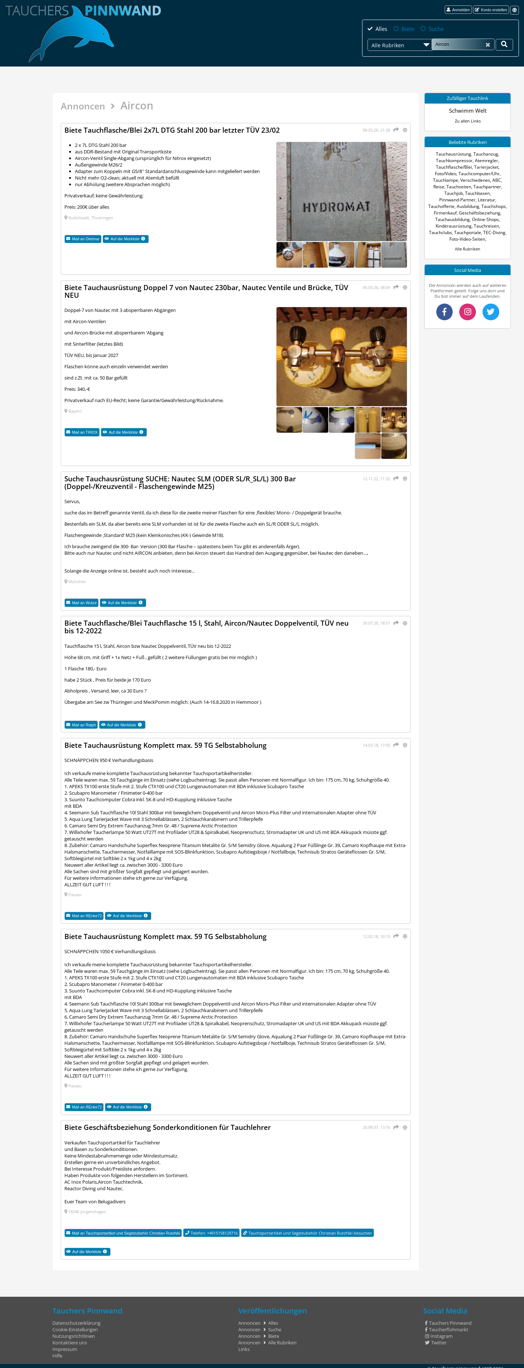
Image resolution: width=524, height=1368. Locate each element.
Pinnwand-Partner (479, 192)
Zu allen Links (468, 120)
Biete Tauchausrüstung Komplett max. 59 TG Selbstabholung (171, 742)
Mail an (82, 238)
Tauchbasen (448, 192)
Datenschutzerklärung (76, 1319)
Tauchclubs (466, 225)
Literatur (442, 199)
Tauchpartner (470, 186)
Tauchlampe (441, 179)
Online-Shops (449, 218)
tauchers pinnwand (459, 1364)
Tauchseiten (443, 186)
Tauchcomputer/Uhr (479, 173)
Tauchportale (491, 225)
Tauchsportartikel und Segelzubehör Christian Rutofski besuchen (307, 1228)
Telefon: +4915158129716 (211, 1228)
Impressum (64, 1345)
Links (244, 1345)
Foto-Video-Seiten (478, 231)
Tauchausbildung (487, 212)
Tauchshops (455, 205)
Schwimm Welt (468, 110)
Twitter (435, 1338)
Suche (429, 28)
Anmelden (458, 10)
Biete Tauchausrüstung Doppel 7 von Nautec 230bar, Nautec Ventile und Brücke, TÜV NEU (206, 290)
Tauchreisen (441, 225)
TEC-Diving (449, 231)
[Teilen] (395, 129)
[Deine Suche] (504, 44)
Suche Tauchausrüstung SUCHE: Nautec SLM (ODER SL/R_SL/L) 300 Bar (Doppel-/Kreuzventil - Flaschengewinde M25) (187, 480)
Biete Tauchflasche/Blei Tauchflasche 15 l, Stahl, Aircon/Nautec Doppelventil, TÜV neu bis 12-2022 (208, 624)
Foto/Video (446, 173)
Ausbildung (489, 199)
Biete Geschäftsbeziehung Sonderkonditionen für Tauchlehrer (174, 1123)
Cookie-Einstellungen (75, 1325)
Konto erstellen (491, 10)
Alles (380, 28)
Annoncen (86, 105)
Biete (403, 28)
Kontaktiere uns (69, 1338)
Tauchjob (493, 186)
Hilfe (57, 1351)
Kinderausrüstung (481, 218)
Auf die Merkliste (126, 238)
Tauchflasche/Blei (455, 166)
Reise (499, 179)
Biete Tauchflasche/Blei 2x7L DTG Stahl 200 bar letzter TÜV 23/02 (178, 130)
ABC (488, 179)
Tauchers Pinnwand (448, 1319)
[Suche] (463, 43)
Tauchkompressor (455, 160)
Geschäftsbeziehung (450, 212)
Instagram (439, 1332)
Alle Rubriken (467, 241)
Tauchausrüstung (454, 153)
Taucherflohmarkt (446, 1325)
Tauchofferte (465, 199)
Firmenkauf (480, 205)
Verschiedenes (469, 179)
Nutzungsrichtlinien (73, 1332)
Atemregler (485, 160)
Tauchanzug (484, 153)
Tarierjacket (484, 166)
